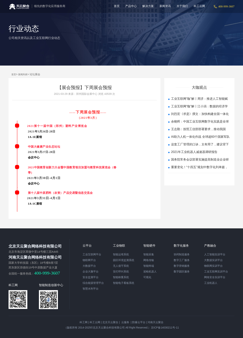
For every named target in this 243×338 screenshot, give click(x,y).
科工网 (84, 322)
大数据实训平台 (213, 260)
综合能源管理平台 (93, 282)
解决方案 (148, 6)
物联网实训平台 (213, 265)
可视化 (147, 277)
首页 (117, 6)
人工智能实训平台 (214, 254)
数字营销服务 (182, 265)
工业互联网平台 (92, 254)
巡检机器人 (150, 271)
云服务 (125, 322)
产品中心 (131, 6)
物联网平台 (89, 260)
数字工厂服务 (182, 260)
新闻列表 (22, 74)
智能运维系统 (121, 254)
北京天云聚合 (110, 322)
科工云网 (199, 6)
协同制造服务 (182, 254)
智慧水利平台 (91, 288)
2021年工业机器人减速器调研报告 (194, 152)
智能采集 (148, 254)
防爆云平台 (138, 322)
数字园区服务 (182, 271)
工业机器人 (210, 282)
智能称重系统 (121, 277)
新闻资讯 (165, 6)
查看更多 (199, 177)
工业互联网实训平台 (216, 271)
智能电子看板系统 (123, 282)
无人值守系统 (121, 265)
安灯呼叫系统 (121, 271)
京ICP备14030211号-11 (165, 327)
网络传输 (148, 260)
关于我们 (182, 6)
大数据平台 (89, 265)
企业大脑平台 (91, 271)
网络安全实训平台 (214, 277)
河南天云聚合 (155, 322)
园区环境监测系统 (123, 260)
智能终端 (148, 265)
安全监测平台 (91, 277)
